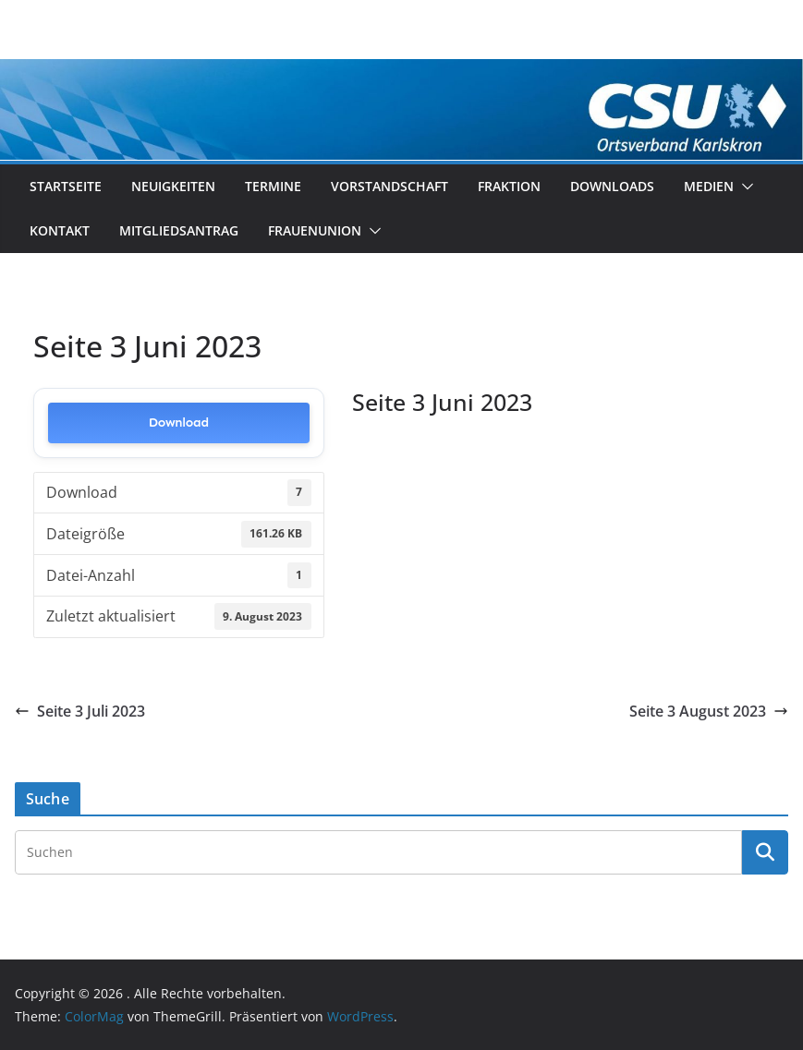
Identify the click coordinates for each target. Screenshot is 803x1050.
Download (179, 422)
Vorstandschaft (389, 186)
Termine (273, 186)
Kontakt (60, 230)
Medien (709, 186)
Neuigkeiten (173, 186)
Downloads (612, 186)
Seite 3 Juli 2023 (80, 711)
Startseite (66, 186)
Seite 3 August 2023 (708, 711)
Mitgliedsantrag (178, 230)
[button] (744, 186)
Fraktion (509, 186)
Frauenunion (314, 230)
